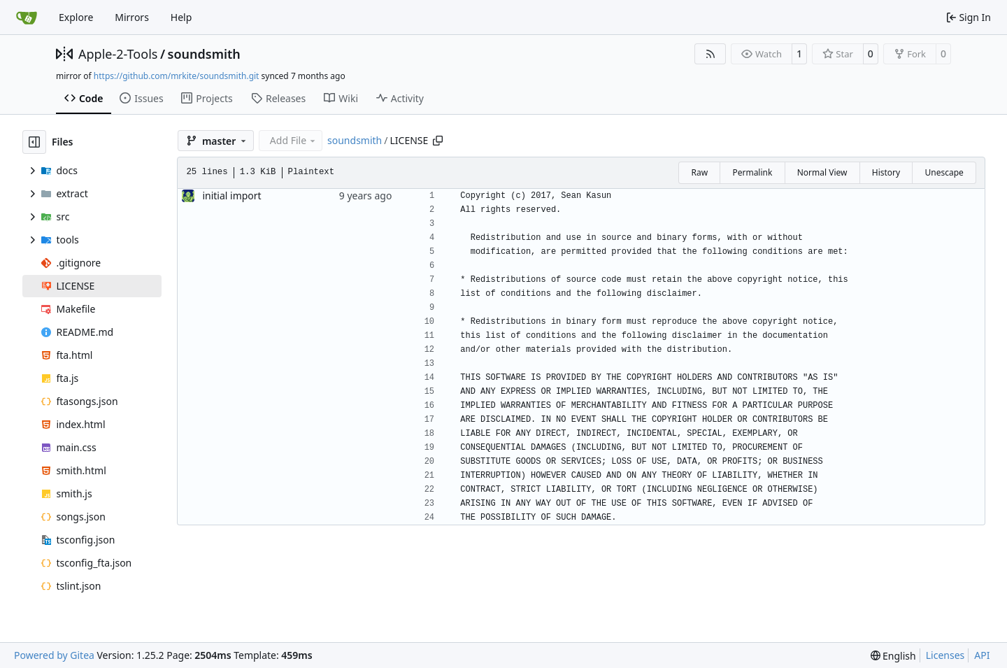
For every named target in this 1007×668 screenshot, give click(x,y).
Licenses (945, 655)
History (886, 172)
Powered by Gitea (54, 655)
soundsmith (204, 54)
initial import (231, 195)
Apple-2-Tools (117, 54)
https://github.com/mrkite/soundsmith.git (176, 76)
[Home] (26, 17)
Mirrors (132, 17)
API (982, 655)
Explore (76, 17)
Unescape (943, 172)
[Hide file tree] (34, 142)
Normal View (822, 172)
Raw (699, 172)
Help (181, 17)
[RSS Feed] (710, 53)
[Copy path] (438, 140)
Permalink (752, 172)
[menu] (893, 655)
